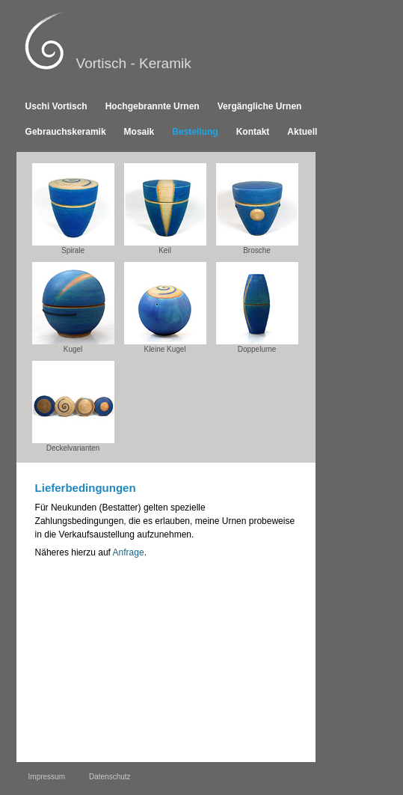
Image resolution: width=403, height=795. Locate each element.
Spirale (73, 209)
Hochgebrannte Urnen (152, 106)
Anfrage (128, 552)
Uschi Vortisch (56, 106)
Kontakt (253, 132)
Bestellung (195, 132)
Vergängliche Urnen (260, 106)
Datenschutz (110, 777)
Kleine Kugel (165, 307)
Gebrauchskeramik (65, 132)
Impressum (46, 777)
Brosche (257, 209)
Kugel (73, 307)
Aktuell (302, 132)
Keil (165, 209)
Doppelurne (257, 307)
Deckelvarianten (73, 406)
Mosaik (139, 132)
